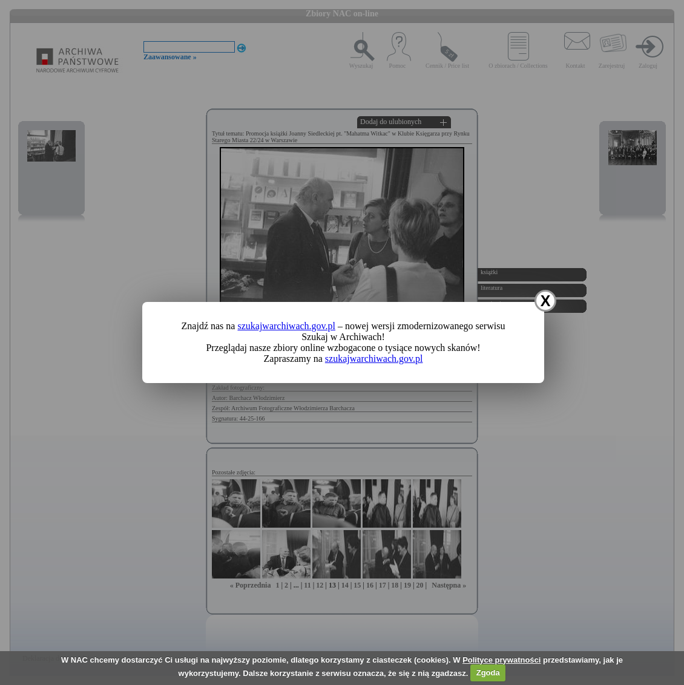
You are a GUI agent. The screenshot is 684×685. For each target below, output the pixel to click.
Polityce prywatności (501, 659)
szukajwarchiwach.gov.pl (286, 326)
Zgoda (488, 672)
